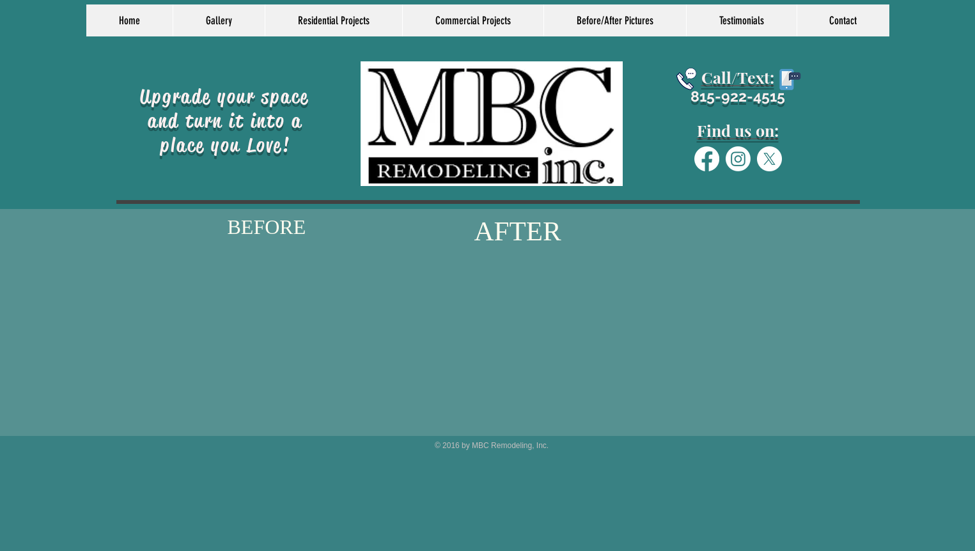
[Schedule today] (686, 78)
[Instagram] (738, 158)
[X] (769, 158)
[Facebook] (706, 158)
